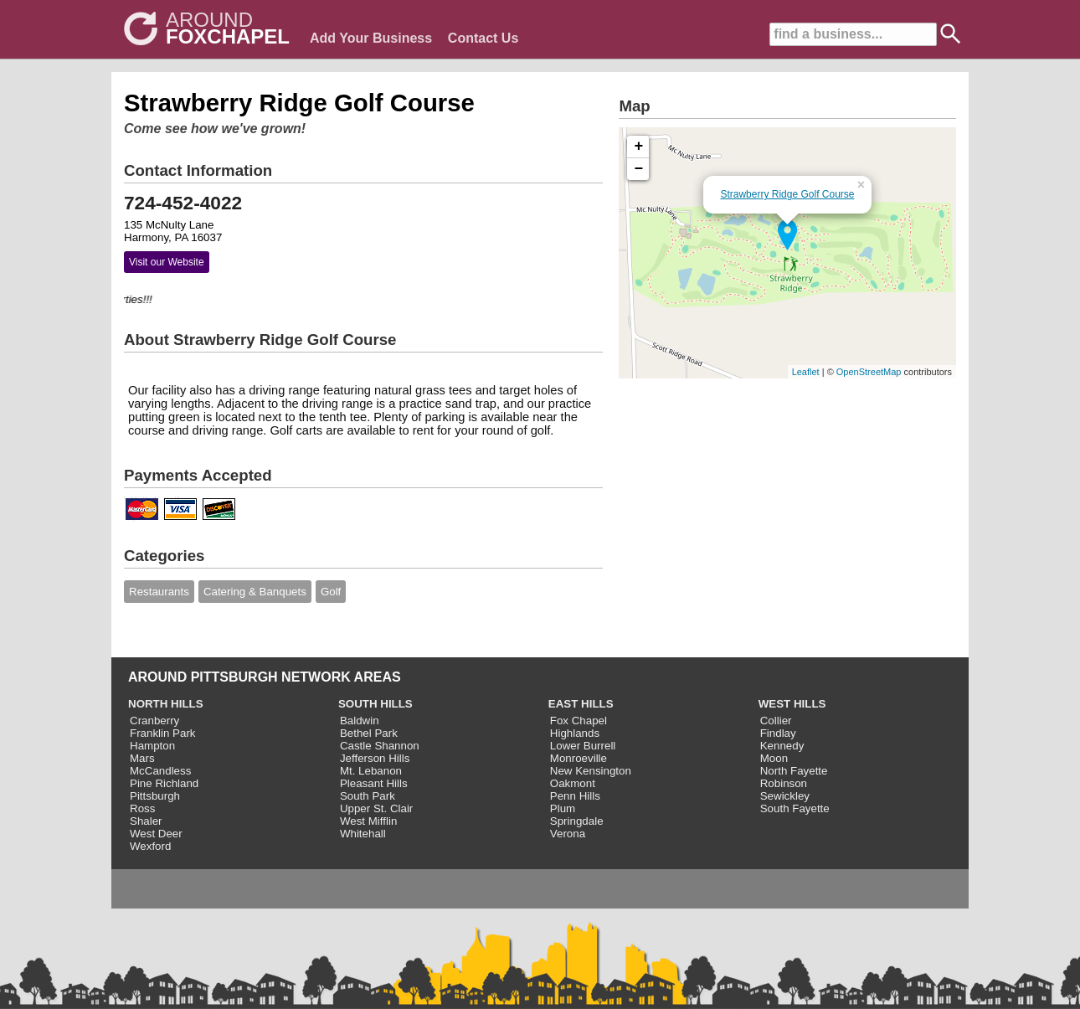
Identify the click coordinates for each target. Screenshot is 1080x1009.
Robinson (783, 783)
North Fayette (794, 770)
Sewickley (785, 796)
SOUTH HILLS (375, 704)
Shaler (146, 821)
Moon (774, 758)
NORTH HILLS (165, 704)
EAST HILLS (581, 704)
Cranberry (154, 720)
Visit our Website (166, 262)
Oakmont (572, 783)
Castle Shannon (379, 745)
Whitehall (363, 833)
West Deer (156, 833)
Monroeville (578, 758)
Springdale (577, 821)
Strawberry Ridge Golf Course (787, 194)
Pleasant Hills (374, 783)
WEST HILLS (792, 704)
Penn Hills (575, 796)
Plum (562, 808)
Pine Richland (164, 783)
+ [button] (639, 146)
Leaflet (806, 372)
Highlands (574, 733)
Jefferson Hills (374, 758)
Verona (567, 833)
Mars (142, 758)
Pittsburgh (155, 796)
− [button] (639, 169)
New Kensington (590, 770)
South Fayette (795, 808)
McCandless (160, 770)
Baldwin (359, 720)
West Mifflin (368, 821)
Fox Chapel (578, 720)
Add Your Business (371, 38)
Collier (776, 720)
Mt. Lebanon (371, 770)
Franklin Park (163, 733)
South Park (367, 796)
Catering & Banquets (254, 591)
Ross (142, 808)
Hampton (152, 745)
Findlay (778, 733)
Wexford (150, 846)
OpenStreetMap (869, 372)
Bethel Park (369, 733)
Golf (331, 591)
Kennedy (782, 745)
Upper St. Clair (376, 808)
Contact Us (483, 38)
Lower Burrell (583, 745)
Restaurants (159, 591)
